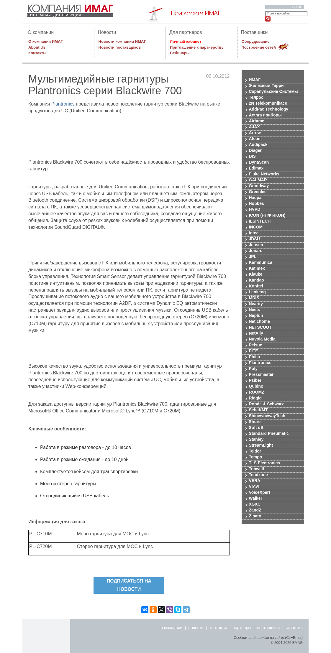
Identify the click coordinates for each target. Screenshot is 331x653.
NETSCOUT (260, 327)
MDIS (254, 298)
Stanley (256, 439)
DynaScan (259, 162)
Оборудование (256, 41)
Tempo (255, 457)
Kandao (256, 280)
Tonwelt (256, 469)
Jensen (256, 245)
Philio (254, 357)
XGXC (255, 504)
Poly (253, 368)
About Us (36, 47)
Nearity (256, 304)
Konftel (256, 286)
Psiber (255, 380)
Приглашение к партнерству (196, 47)
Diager (255, 150)
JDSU (254, 239)
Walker (255, 498)
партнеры (242, 627)
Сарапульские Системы (273, 91)
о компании (171, 627)
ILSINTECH (260, 221)
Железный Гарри (266, 85)
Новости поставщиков (120, 47)
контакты (218, 627)
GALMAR (258, 180)
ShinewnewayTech (267, 416)
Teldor (255, 451)
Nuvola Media (262, 339)
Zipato (255, 516)
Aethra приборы (265, 115)
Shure (255, 422)
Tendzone (258, 475)
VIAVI (254, 486)
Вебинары (180, 53)
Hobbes (256, 203)
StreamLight (261, 445)
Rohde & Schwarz (266, 404)
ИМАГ (255, 80)
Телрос (256, 97)
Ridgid (255, 398)
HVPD (254, 209)
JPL (253, 256)
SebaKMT (258, 410)
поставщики (268, 627)
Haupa (255, 197)
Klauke (256, 274)
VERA (254, 480)
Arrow (255, 133)
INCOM (256, 227)
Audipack (258, 144)
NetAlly (256, 333)
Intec (254, 233)
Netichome (259, 321)
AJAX (254, 127)
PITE (253, 351)
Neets (254, 309)
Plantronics (63, 103)
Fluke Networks (264, 174)
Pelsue (255, 345)
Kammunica (260, 262)
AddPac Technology (269, 109)
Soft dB (256, 427)
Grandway (259, 186)
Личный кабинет (185, 41)
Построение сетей (259, 47)
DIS (252, 156)
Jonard (256, 251)
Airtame (256, 121)
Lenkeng (257, 292)
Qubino (256, 386)
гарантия (294, 627)
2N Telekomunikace (268, 103)
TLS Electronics (264, 463)
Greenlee (258, 192)
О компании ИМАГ (45, 41)
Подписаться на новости (128, 585)
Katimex (257, 268)
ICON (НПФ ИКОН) (267, 215)
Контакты (37, 53)
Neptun (256, 315)
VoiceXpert (259, 492)
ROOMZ (256, 392)
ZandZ (255, 510)
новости (196, 627)
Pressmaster (261, 374)
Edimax (256, 168)
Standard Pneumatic (269, 433)
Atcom (255, 138)
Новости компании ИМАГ (122, 41)
